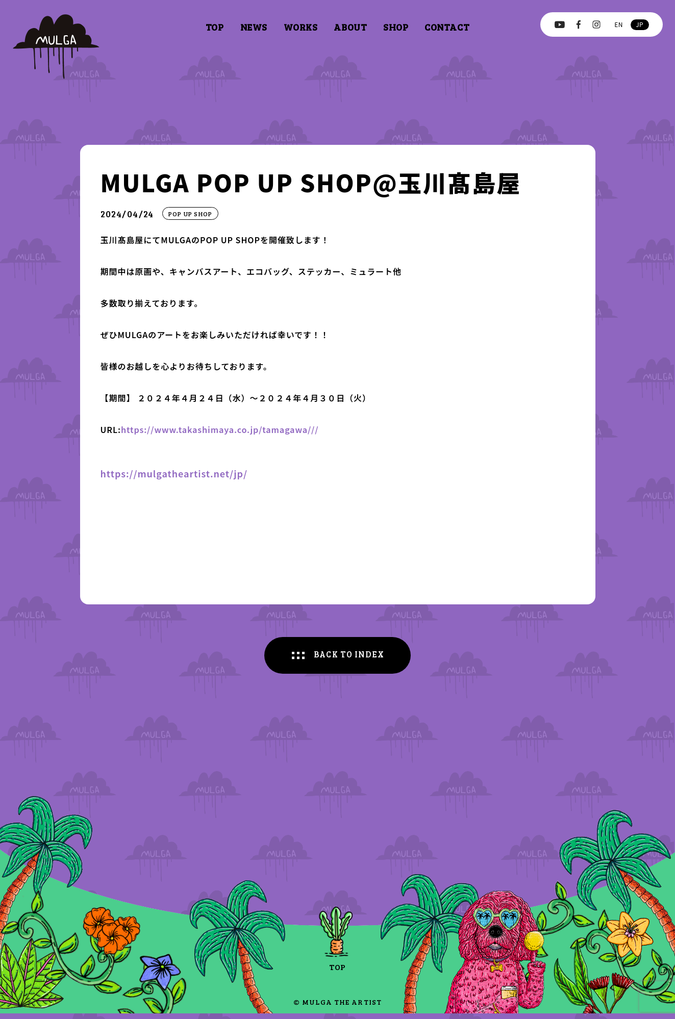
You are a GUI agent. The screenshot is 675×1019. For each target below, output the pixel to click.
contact (446, 27)
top (215, 27)
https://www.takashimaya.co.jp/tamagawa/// (231, 429)
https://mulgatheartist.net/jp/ (174, 474)
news (253, 27)
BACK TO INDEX (350, 658)
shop (395, 27)
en (618, 24)
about (350, 27)
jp (639, 24)
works (301, 27)
